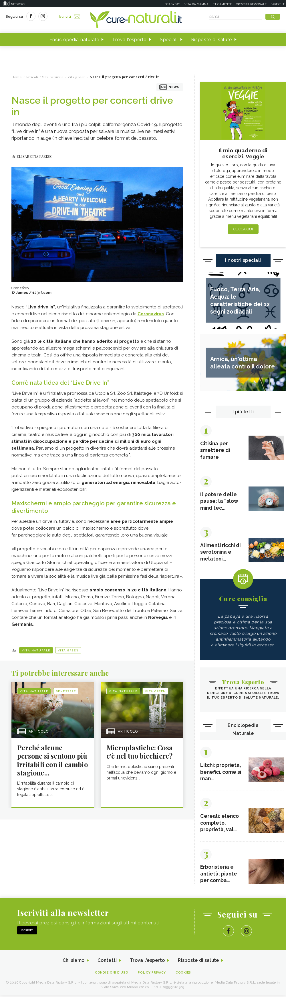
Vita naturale (36, 650)
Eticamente (222, 4)
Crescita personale (251, 4)
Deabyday (172, 4)
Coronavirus (151, 313)
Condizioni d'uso (111, 974)
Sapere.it (278, 4)
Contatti (106, 962)
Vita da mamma (196, 4)
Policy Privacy (152, 974)
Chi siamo (72, 962)
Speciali (169, 39)
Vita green (68, 650)
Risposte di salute (211, 39)
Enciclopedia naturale (74, 39)
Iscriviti (69, 17)
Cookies (184, 974)
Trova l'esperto (129, 39)
